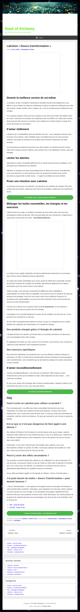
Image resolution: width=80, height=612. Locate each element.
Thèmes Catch (46, 606)
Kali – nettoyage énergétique (15, 547)
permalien (17, 520)
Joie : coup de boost (16, 505)
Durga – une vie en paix (14, 543)
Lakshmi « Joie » (12, 570)
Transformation (52, 518)
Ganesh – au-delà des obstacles (17, 545)
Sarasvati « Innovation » (14, 574)
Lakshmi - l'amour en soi (29, 518)
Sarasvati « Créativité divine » (16, 572)
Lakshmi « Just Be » (13, 565)
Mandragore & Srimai (28, 49)
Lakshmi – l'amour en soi (14, 550)
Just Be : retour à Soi (17, 507)
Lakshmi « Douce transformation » (17, 567)
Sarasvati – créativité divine (15, 552)
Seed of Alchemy (20, 28)
